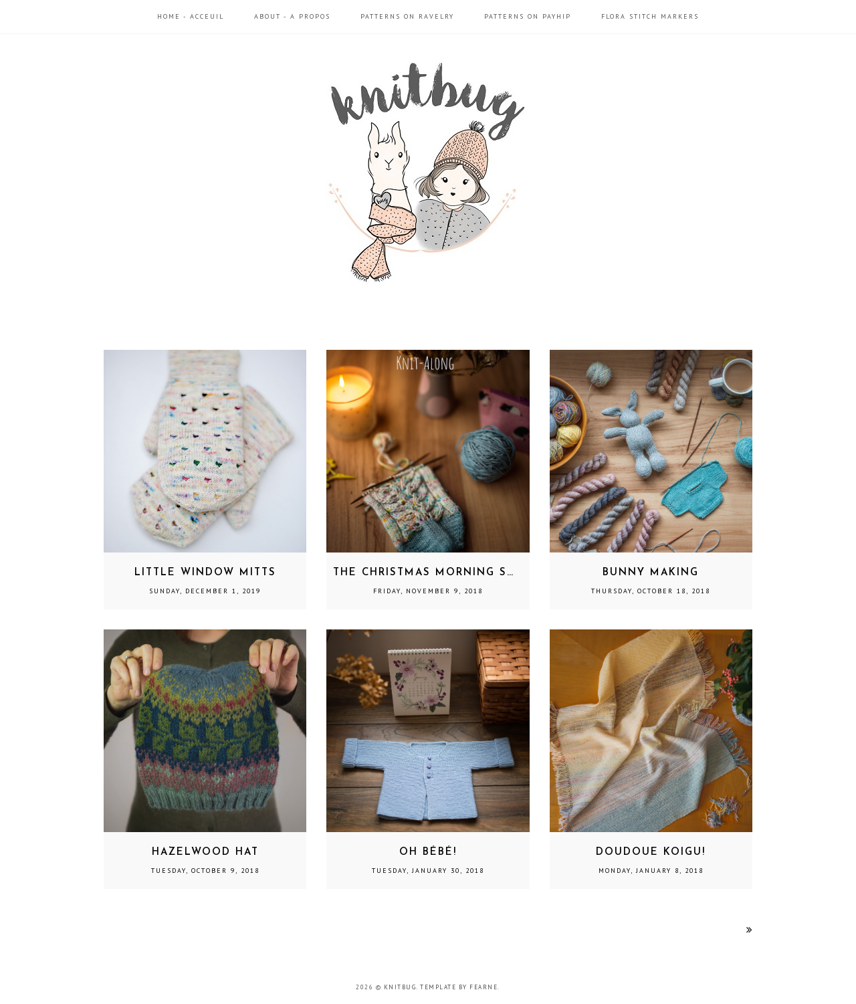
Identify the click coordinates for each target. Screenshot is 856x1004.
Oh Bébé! (428, 852)
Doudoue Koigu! (651, 852)
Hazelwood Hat (205, 852)
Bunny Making (651, 573)
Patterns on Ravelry (407, 16)
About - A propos (292, 16)
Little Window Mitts (205, 573)
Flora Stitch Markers (650, 16)
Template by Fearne (459, 987)
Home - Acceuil (190, 16)
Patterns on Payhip (527, 16)
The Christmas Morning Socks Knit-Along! (479, 573)
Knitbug (400, 987)
